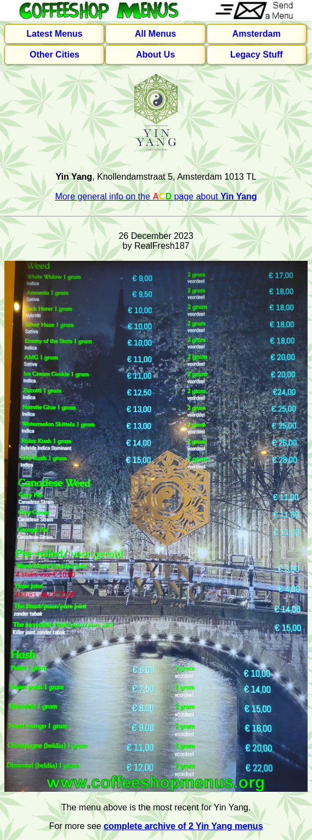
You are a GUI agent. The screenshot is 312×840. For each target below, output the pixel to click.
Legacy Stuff (256, 54)
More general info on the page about (156, 196)
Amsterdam (256, 33)
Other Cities (55, 54)
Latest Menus (54, 33)
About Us (155, 54)
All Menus (156, 33)
